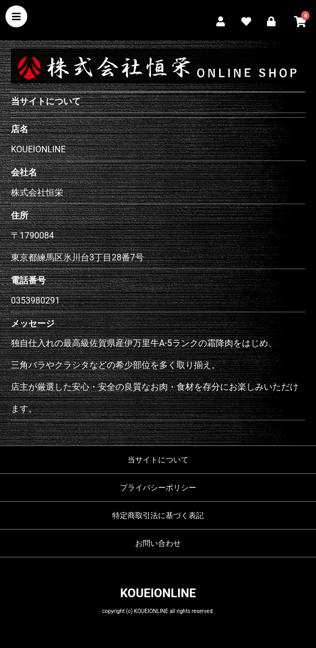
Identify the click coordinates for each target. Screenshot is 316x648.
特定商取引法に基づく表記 (158, 515)
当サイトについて (158, 459)
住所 (19, 215)
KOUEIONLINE (158, 593)
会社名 (24, 172)
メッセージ (32, 323)
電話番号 (28, 280)
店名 (19, 129)
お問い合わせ (158, 543)
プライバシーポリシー (158, 487)
